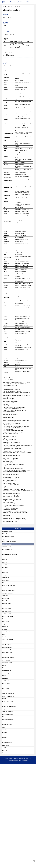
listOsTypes (4, 575)
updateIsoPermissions (7, 742)
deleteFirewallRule (6, 683)
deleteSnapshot (5, 598)
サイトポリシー (28, 758)
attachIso (4, 729)
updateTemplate (5, 588)
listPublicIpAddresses (7, 637)
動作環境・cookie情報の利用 (13, 760)
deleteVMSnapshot (6, 608)
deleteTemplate (5, 580)
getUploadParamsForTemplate (9, 585)
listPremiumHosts (6, 655)
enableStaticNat (5, 685)
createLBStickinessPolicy (7, 711)
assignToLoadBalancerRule (8, 709)
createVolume (5, 572)
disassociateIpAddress (7, 647)
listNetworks (5, 667)
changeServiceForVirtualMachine (9, 554)
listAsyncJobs (5, 626)
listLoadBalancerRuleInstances (9, 722)
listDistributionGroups (7, 652)
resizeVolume (5, 569)
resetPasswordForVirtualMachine (9, 551)
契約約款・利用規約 (8, 758)
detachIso (4, 732)
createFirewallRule (6, 680)
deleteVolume (5, 567)
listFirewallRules (5, 678)
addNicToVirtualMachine (7, 639)
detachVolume (5, 564)
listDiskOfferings (5, 673)
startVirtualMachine (6, 546)
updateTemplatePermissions (8, 590)
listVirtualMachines (6, 533)
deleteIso (4, 740)
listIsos (3, 727)
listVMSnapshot (5, 698)
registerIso (4, 734)
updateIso (4, 737)
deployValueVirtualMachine (8, 536)
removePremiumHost (7, 662)
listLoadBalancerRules (7, 716)
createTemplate (5, 577)
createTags (4, 747)
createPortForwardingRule (8, 693)
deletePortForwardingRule (8, 696)
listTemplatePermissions (7, 593)
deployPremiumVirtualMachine (9, 541)
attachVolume (5, 562)
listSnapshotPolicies (6, 611)
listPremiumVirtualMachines (8, 657)
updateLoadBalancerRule (7, 724)
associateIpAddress (6, 644)
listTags (4, 752)
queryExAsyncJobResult (7, 649)
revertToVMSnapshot (7, 606)
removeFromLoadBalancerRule (9, 706)
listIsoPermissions (6, 745)
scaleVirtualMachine (6, 557)
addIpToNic (4, 629)
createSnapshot (5, 595)
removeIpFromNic (6, 631)
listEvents (4, 618)
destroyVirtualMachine (7, 549)
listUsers (4, 665)
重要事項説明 (15, 758)
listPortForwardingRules (7, 691)
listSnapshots (5, 600)
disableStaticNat (5, 688)
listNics (3, 634)
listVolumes (4, 559)
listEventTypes (5, 621)
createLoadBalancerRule (7, 701)
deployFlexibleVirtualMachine (8, 539)
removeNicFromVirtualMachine (9, 642)
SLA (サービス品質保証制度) (23, 760)
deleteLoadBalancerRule (7, 704)
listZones (4, 675)
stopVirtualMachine (6, 544)
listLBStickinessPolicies (7, 719)
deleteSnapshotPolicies (7, 616)
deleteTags (4, 750)
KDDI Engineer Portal (21, 758)
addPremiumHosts (6, 660)
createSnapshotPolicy (7, 613)
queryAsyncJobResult (7, 624)
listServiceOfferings (6, 670)
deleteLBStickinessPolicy (7, 714)
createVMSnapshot (6, 603)
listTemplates (5, 582)
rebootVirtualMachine (7, 531)
